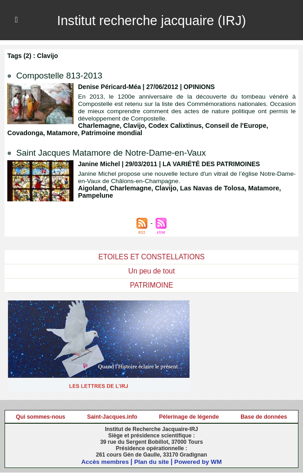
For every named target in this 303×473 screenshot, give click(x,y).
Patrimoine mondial (109, 133)
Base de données (264, 417)
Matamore (61, 133)
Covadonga (24, 133)
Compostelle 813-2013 (62, 75)
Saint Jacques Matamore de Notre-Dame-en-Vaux (117, 152)
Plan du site (152, 462)
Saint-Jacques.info (112, 417)
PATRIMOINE (151, 285)
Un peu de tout (152, 271)
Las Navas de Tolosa (209, 188)
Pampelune (95, 195)
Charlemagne (98, 125)
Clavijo (132, 125)
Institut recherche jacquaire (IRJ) (151, 20)
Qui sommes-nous (41, 417)
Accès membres (103, 462)
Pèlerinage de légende (189, 417)
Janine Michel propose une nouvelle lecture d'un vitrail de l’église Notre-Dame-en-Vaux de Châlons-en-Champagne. (187, 177)
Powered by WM (199, 462)
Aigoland (91, 188)
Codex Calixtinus (172, 125)
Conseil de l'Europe (231, 125)
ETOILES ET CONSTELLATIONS (151, 257)
